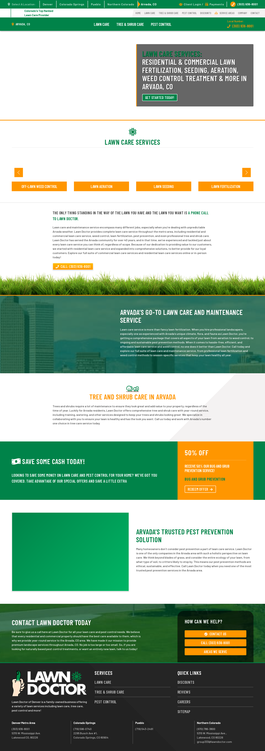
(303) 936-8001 (244, 4)
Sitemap (184, 711)
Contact (255, 13)
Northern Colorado (121, 4)
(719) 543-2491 (144, 729)
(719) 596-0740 (82, 729)
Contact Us (215, 634)
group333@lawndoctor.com (214, 741)
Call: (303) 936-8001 (73, 266)
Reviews (184, 692)
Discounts (205, 13)
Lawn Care (149, 13)
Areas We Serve (215, 652)
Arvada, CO (149, 4)
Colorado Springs (72, 4)
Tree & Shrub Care (168, 13)
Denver (48, 4)
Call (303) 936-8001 (215, 643)
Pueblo (96, 4)
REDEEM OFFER (200, 489)
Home (138, 13)
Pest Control (189, 13)
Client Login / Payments (201, 4)
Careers (184, 701)
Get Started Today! (160, 97)
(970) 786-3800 (206, 729)
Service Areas (224, 13)
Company (242, 13)
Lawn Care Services (132, 142)
